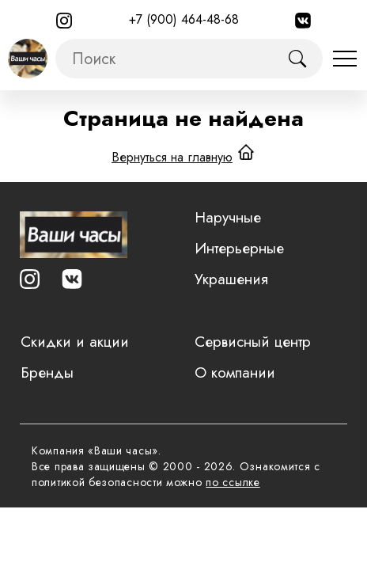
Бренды (47, 372)
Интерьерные (239, 248)
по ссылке (232, 482)
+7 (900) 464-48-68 (184, 19)
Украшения (231, 279)
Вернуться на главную (172, 157)
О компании (235, 372)
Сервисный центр (253, 341)
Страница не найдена (183, 118)
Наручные (228, 217)
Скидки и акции (75, 341)
